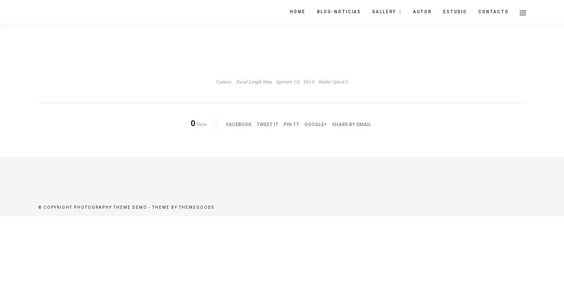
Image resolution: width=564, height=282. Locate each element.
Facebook (238, 125)
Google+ (315, 125)
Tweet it (267, 125)
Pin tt (291, 125)
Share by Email (351, 125)
